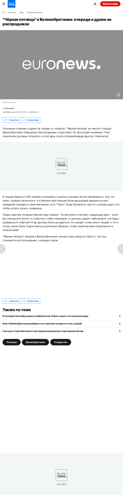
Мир (22, 12)
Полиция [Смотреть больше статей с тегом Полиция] (12, 342)
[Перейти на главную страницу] (11, 4)
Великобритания (34, 12)
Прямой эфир (110, 3)
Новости (12, 12)
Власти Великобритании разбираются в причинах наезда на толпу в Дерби (42, 323)
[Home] (3, 12)
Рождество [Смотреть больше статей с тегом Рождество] (60, 342)
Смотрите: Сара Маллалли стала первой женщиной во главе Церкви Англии (43, 331)
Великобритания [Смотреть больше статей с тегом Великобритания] (35, 342)
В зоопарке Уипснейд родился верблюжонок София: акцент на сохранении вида (45, 316)
